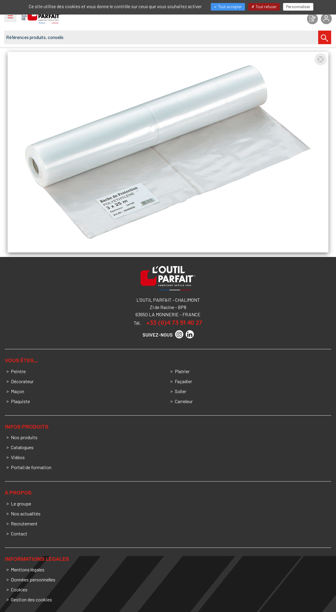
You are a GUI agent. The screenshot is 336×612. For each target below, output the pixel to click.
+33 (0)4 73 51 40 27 (174, 322)
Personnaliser (298, 6)
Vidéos (18, 457)
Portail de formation (31, 467)
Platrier (182, 371)
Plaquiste (20, 401)
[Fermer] (320, 59)
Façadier (183, 381)
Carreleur (184, 401)
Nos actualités (26, 513)
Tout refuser (264, 6)
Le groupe (21, 503)
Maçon (17, 391)
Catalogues (22, 447)
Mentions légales (27, 569)
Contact (19, 533)
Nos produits (24, 437)
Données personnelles (33, 579)
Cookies (19, 589)
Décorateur (22, 381)
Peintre (18, 371)
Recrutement (24, 523)
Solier (180, 391)
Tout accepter (228, 6)
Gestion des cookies (31, 599)
